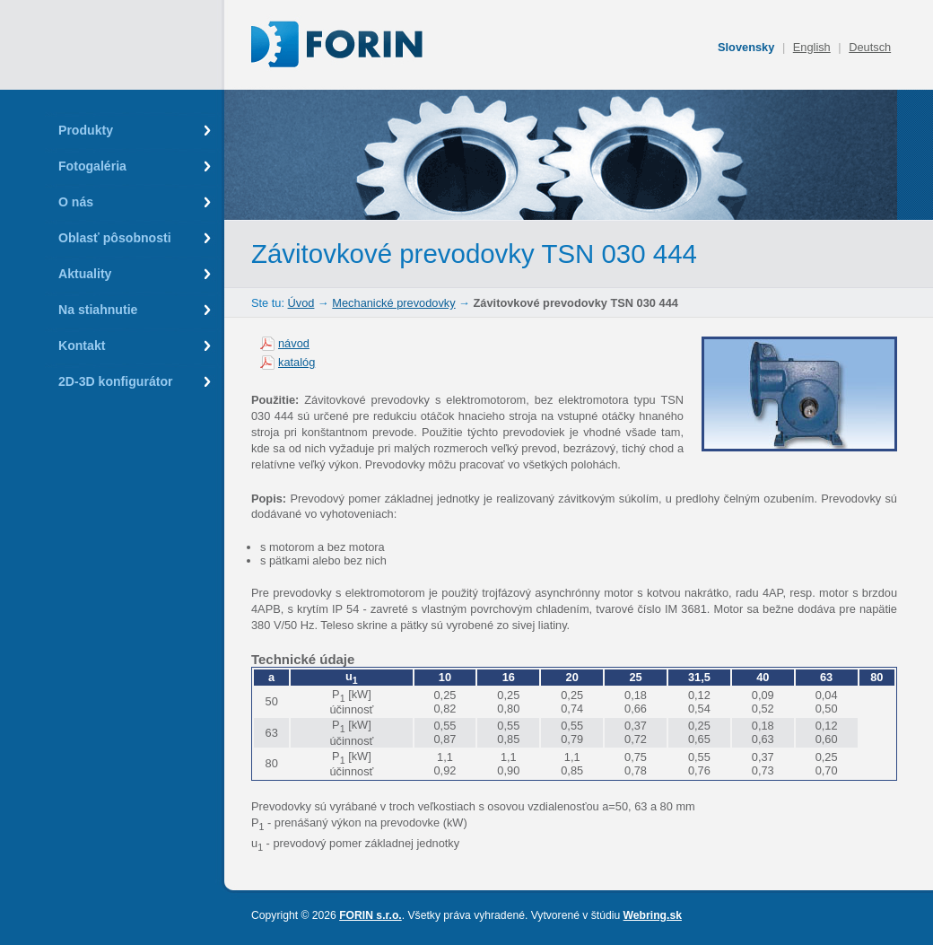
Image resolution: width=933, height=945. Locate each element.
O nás (75, 202)
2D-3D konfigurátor (115, 381)
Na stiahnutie (97, 309)
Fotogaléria (92, 166)
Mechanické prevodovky (393, 303)
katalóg (296, 362)
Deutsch (870, 47)
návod (294, 343)
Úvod (301, 303)
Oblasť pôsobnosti (114, 238)
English (812, 47)
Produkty (85, 130)
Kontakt (81, 345)
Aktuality (84, 274)
